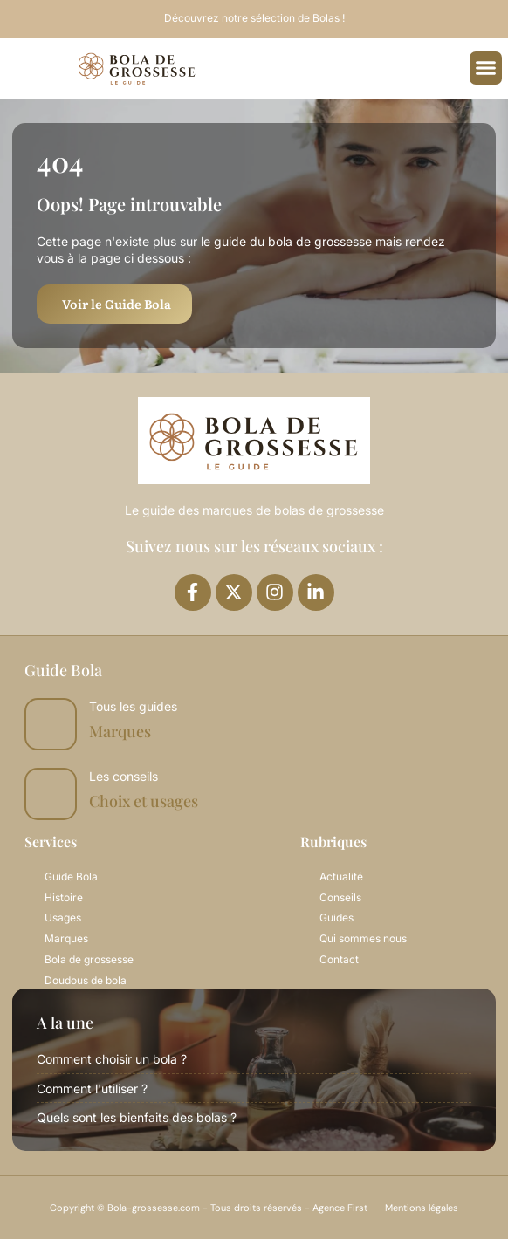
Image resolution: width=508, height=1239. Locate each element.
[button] (486, 68)
